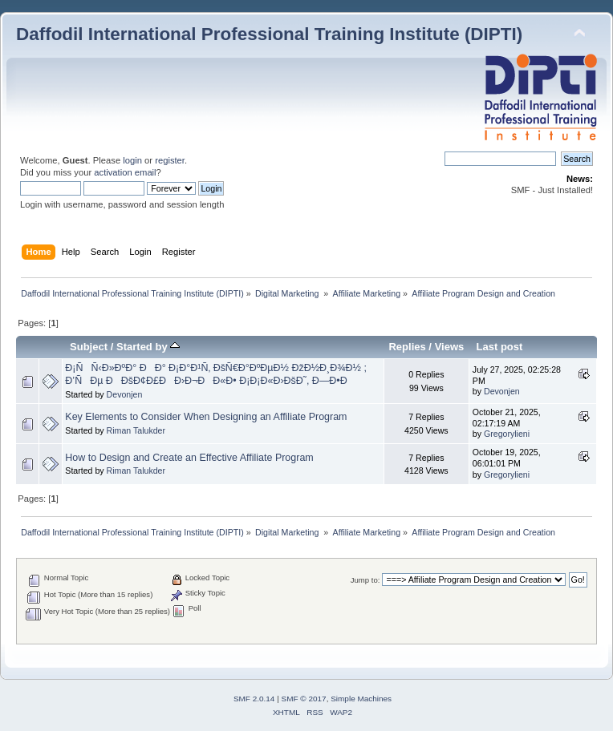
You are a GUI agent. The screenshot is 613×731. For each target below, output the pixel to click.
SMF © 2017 (304, 698)
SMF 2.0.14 (254, 698)
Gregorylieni (507, 433)
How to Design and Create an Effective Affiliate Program (189, 457)
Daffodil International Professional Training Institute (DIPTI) (269, 34)
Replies (406, 347)
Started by (148, 347)
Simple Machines (361, 698)
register (170, 160)
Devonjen (125, 394)
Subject (89, 347)
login (132, 160)
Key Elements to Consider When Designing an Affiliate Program (206, 416)
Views (450, 347)
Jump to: (365, 580)
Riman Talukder (136, 430)
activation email (125, 172)
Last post (499, 347)
